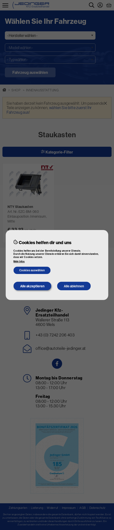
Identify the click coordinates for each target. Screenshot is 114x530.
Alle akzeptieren (32, 286)
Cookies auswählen (32, 270)
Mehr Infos (19, 261)
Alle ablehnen (74, 286)
